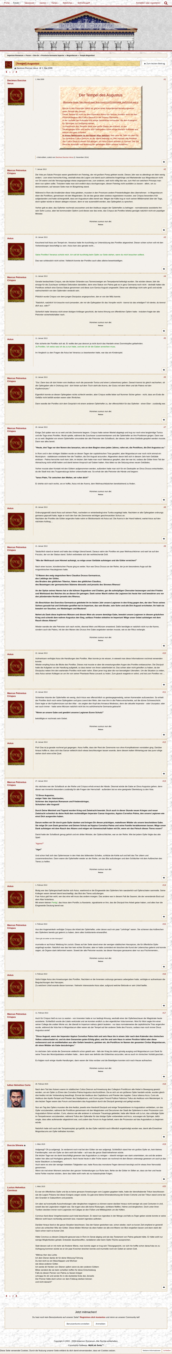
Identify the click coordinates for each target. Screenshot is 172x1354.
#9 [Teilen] (165, 546)
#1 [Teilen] (165, 79)
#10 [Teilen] (164, 653)
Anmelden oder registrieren (148, 3)
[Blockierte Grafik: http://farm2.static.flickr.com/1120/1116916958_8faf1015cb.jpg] (99, 102)
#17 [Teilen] (164, 1013)
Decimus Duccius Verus (27, 68)
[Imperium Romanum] (86, 31)
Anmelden (100, 1323)
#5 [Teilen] (165, 338)
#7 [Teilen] (165, 427)
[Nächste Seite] (16, 72)
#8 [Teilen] (165, 507)
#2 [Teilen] (165, 169)
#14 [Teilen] (164, 885)
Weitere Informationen (151, 1350)
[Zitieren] (164, 162)
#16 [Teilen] (164, 974)
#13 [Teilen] (164, 781)
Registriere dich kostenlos (92, 1317)
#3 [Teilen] (165, 237)
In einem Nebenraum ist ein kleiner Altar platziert (85, 135)
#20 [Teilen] (164, 1186)
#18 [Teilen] (164, 1084)
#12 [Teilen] (164, 742)
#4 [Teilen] (165, 276)
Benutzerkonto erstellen (78, 1323)
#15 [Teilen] (164, 924)
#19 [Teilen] (164, 1144)
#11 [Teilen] (164, 692)
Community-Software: (86, 1345)
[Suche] (166, 3)
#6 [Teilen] (165, 377)
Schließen (167, 1350)
